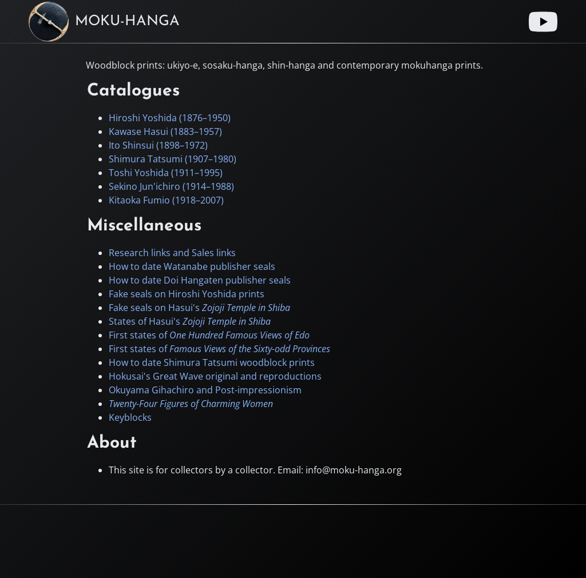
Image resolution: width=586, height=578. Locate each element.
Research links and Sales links (172, 252)
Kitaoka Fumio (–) (166, 200)
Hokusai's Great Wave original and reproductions (215, 376)
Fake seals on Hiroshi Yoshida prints (186, 294)
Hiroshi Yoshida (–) (170, 117)
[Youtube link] (543, 21)
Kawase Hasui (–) (165, 131)
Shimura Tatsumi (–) (172, 159)
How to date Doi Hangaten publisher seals (200, 280)
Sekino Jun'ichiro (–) (171, 186)
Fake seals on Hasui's (199, 307)
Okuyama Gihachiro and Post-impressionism (205, 390)
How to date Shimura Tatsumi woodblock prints (212, 362)
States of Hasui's (190, 321)
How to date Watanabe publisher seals (192, 266)
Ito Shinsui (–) (158, 145)
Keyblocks (130, 417)
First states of (209, 335)
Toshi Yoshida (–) (166, 172)
